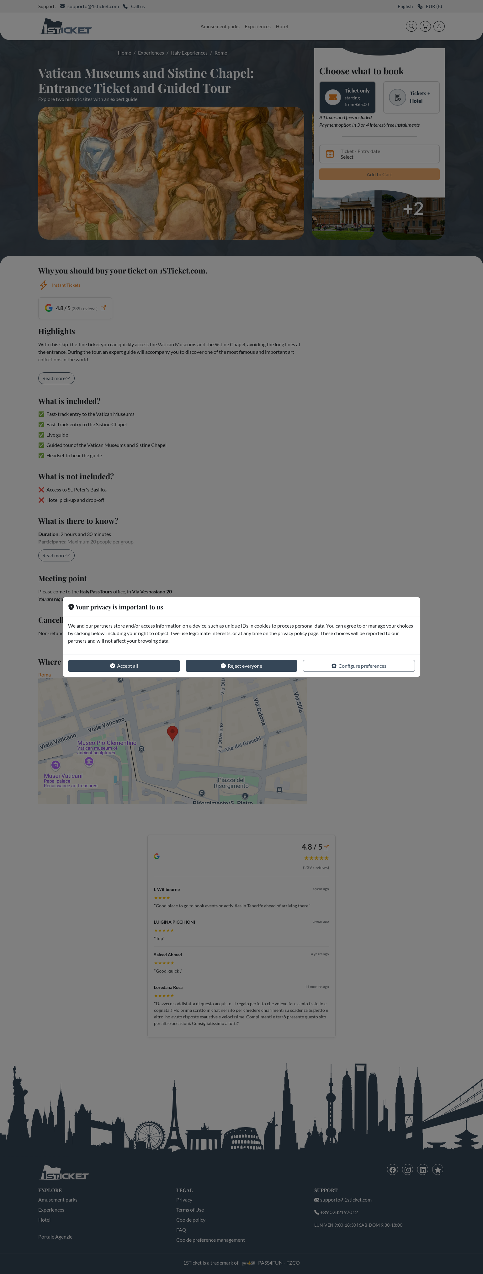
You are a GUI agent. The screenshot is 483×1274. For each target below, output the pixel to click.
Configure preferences (359, 666)
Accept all (124, 666)
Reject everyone (241, 666)
